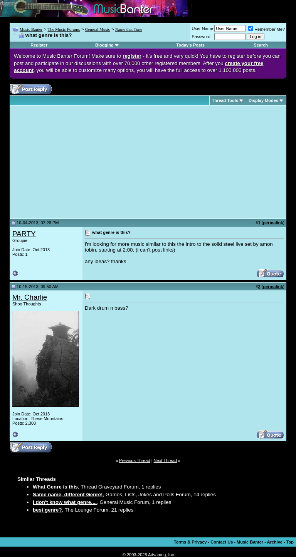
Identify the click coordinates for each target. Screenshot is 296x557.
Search (261, 45)
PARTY (23, 234)
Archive (275, 542)
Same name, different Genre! (68, 494)
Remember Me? (266, 29)
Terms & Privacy (190, 542)
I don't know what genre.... (65, 502)
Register (38, 45)
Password (201, 36)
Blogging (104, 45)
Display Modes (263, 100)
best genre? (47, 510)
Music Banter (31, 29)
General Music (97, 29)
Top (290, 542)
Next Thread (165, 460)
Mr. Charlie (29, 297)
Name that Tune (128, 29)
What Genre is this (55, 487)
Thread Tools (225, 100)
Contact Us (221, 542)
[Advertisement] (77, 162)
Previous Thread (134, 460)
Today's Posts (191, 45)
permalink (273, 222)
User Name (203, 28)
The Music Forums (63, 29)
